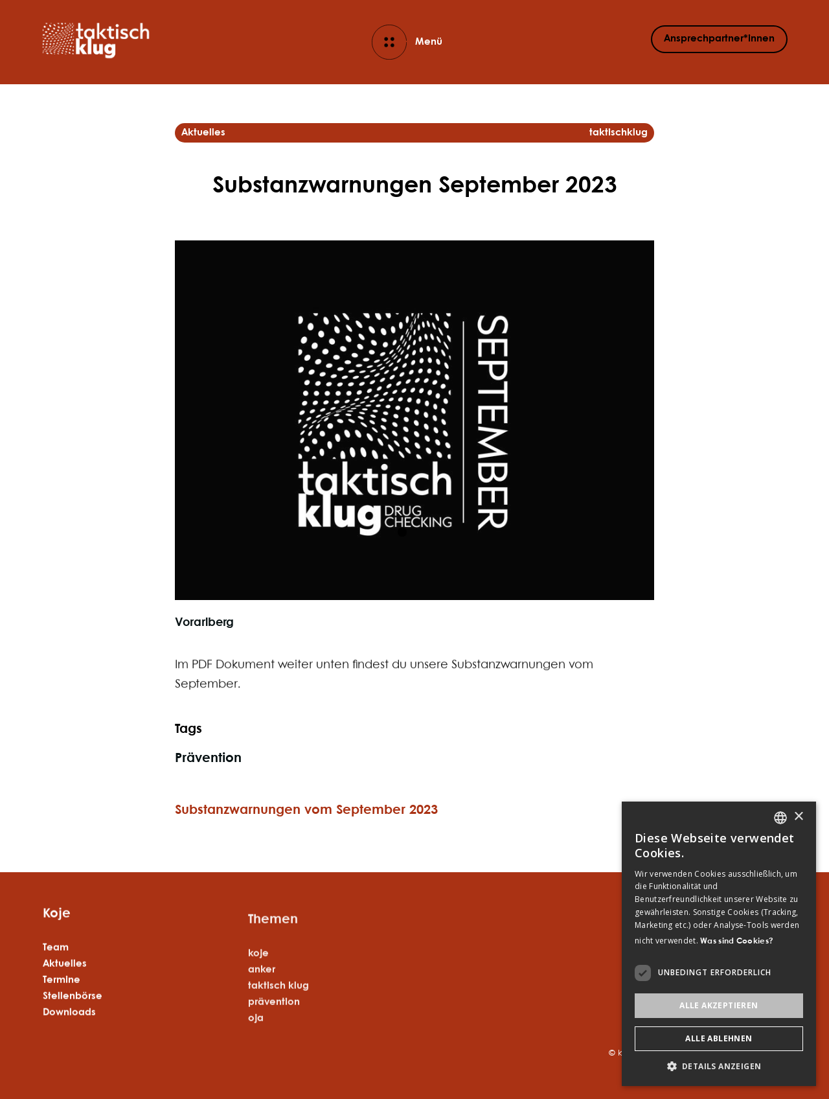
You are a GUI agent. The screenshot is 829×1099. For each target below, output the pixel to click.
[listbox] (780, 817)
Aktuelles (65, 985)
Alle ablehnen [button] (718, 1038)
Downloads (69, 1034)
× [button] (798, 817)
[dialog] (719, 944)
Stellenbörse (72, 1018)
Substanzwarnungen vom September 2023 (306, 810)
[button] (719, 1066)
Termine (61, 1001)
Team (56, 969)
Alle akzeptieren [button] (718, 1005)
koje (258, 1003)
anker (261, 1019)
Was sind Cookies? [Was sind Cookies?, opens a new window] (736, 941)
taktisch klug (278, 1035)
